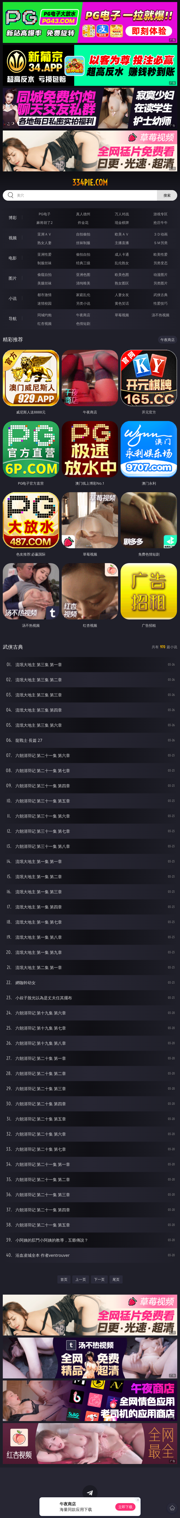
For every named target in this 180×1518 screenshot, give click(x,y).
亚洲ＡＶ (44, 234)
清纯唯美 (83, 283)
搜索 (167, 195)
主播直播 (122, 242)
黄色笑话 (122, 303)
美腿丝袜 (44, 283)
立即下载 (125, 1506)
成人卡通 (122, 254)
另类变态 (160, 262)
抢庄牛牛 (160, 222)
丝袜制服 (83, 242)
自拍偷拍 (83, 234)
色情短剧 (83, 323)
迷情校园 (44, 303)
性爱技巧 (160, 303)
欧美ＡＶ (122, 234)
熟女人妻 (44, 242)
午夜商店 (83, 314)
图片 (13, 278)
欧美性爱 (160, 254)
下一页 (99, 1279)
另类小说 (83, 303)
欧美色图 (122, 274)
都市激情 (44, 294)
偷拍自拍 (83, 254)
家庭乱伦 (83, 294)
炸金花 (83, 222)
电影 (13, 258)
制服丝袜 (44, 262)
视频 (13, 238)
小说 (13, 298)
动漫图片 (160, 274)
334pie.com (90, 182)
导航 (13, 318)
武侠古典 (160, 294)
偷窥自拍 (44, 274)
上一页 (80, 1279)
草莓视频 (122, 314)
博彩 (13, 217)
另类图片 (160, 283)
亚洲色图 (83, 274)
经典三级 (83, 262)
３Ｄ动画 (160, 234)
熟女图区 (122, 283)
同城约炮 (44, 314)
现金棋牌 (122, 222)
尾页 (116, 1279)
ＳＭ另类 (160, 242)
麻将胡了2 (44, 222)
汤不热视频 (160, 314)
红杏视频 (44, 323)
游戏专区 (160, 214)
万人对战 (122, 214)
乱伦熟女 (122, 262)
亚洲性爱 (44, 254)
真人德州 (83, 214)
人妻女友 (122, 294)
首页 (64, 1279)
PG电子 (45, 214)
